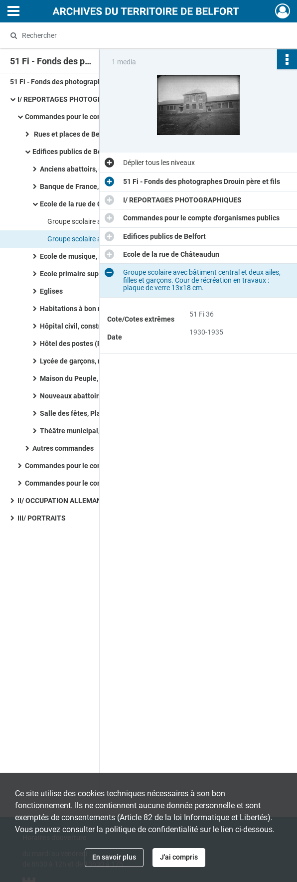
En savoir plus (114, 857)
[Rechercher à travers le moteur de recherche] (139, 35)
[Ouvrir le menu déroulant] (13, 12)
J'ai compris (179, 857)
